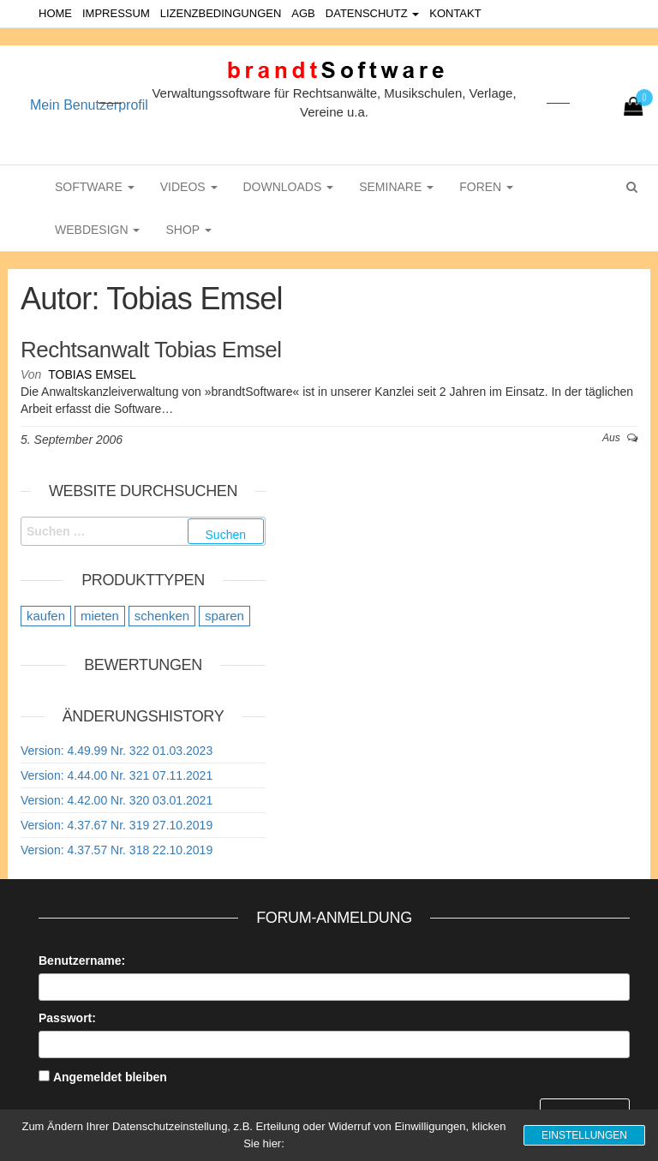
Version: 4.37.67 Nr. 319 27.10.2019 (116, 825)
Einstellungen (584, 1135)
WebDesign (97, 229)
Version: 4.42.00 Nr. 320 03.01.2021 (116, 800)
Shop (188, 229)
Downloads (288, 187)
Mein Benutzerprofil (89, 105)
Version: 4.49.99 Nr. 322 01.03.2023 (116, 750)
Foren (486, 187)
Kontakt (455, 13)
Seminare (396, 187)
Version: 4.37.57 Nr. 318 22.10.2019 (116, 850)
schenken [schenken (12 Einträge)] (162, 615)
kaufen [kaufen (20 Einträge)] (46, 615)
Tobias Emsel (91, 374)
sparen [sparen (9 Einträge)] (224, 615)
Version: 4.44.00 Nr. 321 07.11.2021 (116, 775)
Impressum (116, 13)
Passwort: (67, 1018)
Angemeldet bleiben (110, 1077)
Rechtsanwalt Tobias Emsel (151, 349)
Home (55, 13)
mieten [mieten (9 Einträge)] (100, 615)
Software (95, 187)
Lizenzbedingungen (221, 13)
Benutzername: (82, 960)
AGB (302, 13)
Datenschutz (372, 13)
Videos (189, 187)
